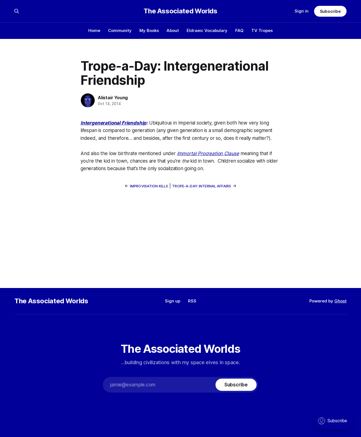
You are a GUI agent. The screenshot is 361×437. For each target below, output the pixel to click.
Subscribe (330, 11)
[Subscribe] (236, 385)
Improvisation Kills (149, 186)
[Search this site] (16, 11)
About (173, 30)
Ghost (340, 301)
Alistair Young (113, 97)
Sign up (172, 301)
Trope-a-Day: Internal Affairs (201, 186)
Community (120, 30)
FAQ (239, 30)
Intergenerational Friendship (113, 123)
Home (94, 30)
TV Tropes (262, 30)
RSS (192, 301)
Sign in (302, 11)
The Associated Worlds (180, 11)
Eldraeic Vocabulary (207, 30)
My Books (149, 30)
